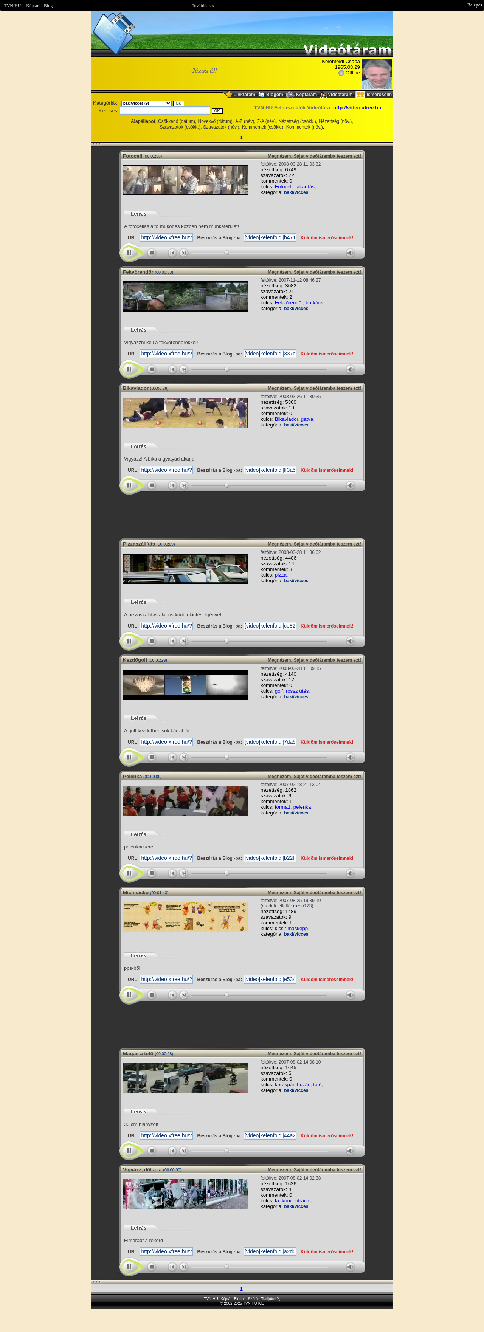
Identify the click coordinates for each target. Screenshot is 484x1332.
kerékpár (284, 1084)
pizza (281, 575)
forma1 (282, 807)
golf (279, 691)
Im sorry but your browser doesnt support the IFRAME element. (242, 514)
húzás (303, 1084)
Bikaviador (286, 419)
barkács (314, 302)
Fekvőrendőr (289, 302)
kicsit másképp (291, 928)
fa (277, 1200)
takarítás (305, 186)
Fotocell (284, 186)
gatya (307, 419)
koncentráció (296, 1200)
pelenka (302, 807)
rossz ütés (297, 691)
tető (317, 1084)
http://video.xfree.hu (357, 107)
